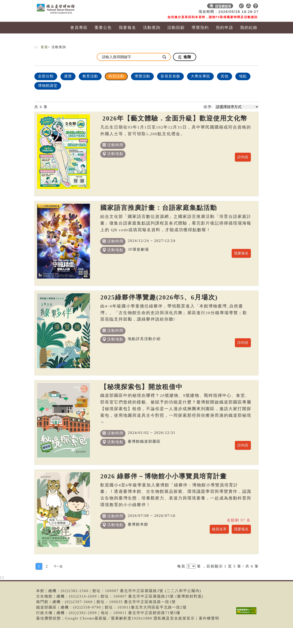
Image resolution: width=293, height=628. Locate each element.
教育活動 (90, 76)
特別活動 (116, 76)
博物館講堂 (47, 86)
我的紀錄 (249, 27)
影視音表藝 (170, 76)
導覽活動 (142, 76)
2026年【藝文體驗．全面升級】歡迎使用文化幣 (173, 118)
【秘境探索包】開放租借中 (141, 386)
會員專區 (79, 27)
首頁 (44, 47)
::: (36, 47)
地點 (243, 76)
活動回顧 (176, 27)
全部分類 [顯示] (46, 76)
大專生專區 (200, 76)
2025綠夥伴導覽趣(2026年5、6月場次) (159, 297)
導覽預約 (200, 27)
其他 (224, 76)
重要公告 (103, 27)
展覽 (68, 76)
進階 (184, 57)
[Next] (58, 566)
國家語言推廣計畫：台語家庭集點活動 (158, 207)
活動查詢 (151, 27)
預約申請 (224, 27)
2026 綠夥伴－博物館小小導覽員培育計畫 (163, 476)
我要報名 (127, 27)
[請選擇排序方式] (237, 107)
